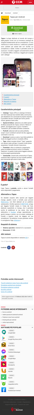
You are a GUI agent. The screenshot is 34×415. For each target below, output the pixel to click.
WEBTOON (24, 204)
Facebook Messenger (14, 352)
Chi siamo (10, 399)
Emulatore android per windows (11, 285)
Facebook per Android (14, 390)
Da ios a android (7, 312)
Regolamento (26, 402)
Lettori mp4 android (8, 322)
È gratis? (6, 97)
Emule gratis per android (9, 320)
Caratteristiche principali (11, 95)
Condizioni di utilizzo (20, 399)
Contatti (19, 402)
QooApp (13, 212)
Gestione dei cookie (23, 404)
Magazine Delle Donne (11, 404)
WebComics (5, 202)
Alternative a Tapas (10, 99)
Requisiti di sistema (10, 101)
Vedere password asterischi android (12, 314)
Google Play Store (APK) (15, 339)
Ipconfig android (6, 289)
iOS (26, 238)
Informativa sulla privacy (9, 402)
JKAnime (17, 220)
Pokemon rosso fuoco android (10, 317)
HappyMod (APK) (13, 384)
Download (8, 13)
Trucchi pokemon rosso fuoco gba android (14, 283)
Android (15, 13)
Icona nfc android (6, 292)
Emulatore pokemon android (10, 287)
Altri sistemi (7, 104)
